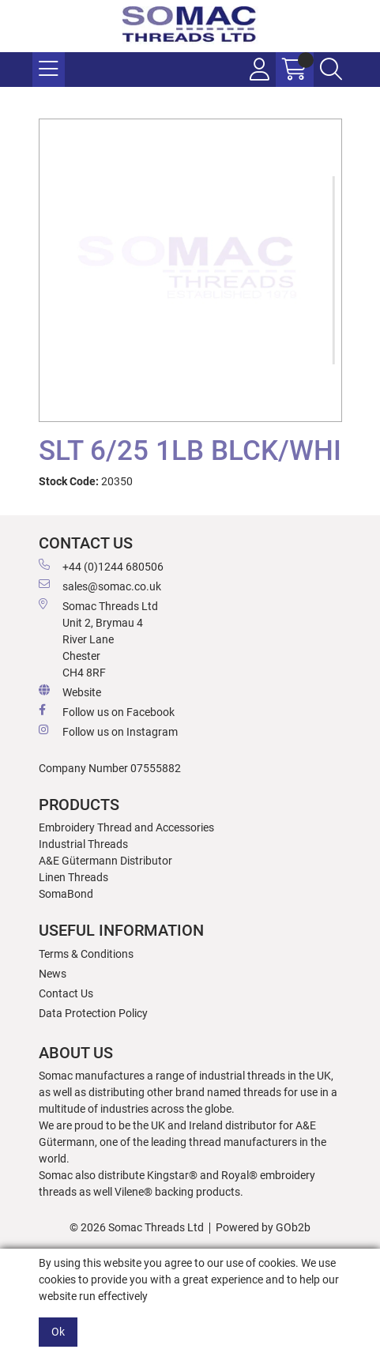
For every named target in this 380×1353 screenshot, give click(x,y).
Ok (58, 1331)
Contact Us (66, 993)
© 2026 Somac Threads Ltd (137, 1227)
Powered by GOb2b (263, 1227)
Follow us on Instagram (108, 731)
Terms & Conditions (86, 954)
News (52, 973)
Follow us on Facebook (107, 711)
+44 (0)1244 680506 (101, 566)
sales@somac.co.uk (100, 586)
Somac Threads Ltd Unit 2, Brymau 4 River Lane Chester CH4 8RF (98, 638)
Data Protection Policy (93, 1013)
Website (70, 691)
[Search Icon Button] (331, 69)
